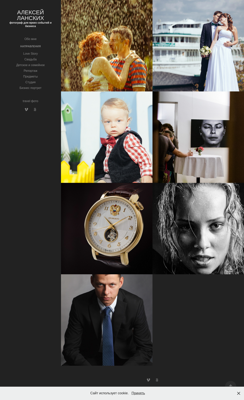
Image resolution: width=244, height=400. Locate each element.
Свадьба (30, 59)
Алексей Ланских (31, 15)
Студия (30, 82)
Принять (138, 393)
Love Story (30, 53)
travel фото (30, 101)
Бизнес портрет (31, 88)
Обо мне (30, 39)
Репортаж (30, 70)
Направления (30, 46)
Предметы (30, 76)
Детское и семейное (30, 65)
